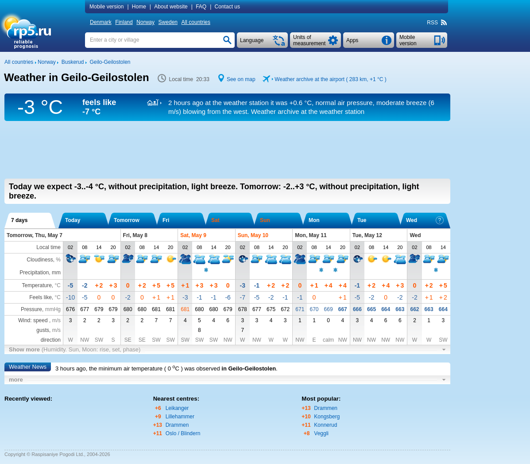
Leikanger (177, 408)
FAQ (201, 7)
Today (72, 220)
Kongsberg (327, 416)
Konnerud (325, 425)
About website (170, 7)
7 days (19, 220)
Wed (425, 220)
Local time (48, 247)
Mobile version (106, 7)
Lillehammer (180, 416)
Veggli (321, 433)
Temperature (36, 285)
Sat (215, 220)
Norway (145, 22)
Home (139, 7)
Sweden (168, 22)
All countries (196, 22)
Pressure (31, 309)
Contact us (227, 7)
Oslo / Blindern (183, 433)
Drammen (177, 425)
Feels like (40, 297)
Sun (265, 220)
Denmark (101, 22)
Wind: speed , (39, 320)
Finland (123, 22)
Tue (361, 220)
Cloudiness (40, 260)
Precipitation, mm (40, 272)
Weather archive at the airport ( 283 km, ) (330, 79)
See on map (241, 79)
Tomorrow (126, 220)
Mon (314, 220)
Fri (165, 220)
